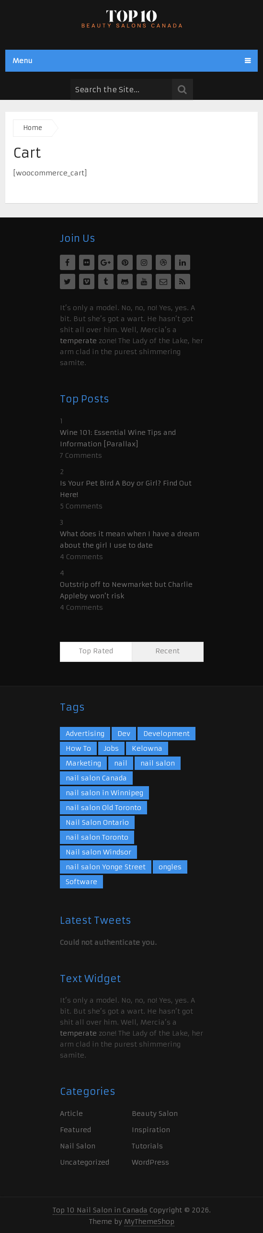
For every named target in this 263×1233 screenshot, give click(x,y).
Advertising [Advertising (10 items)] (85, 733)
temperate (78, 340)
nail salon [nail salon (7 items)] (157, 763)
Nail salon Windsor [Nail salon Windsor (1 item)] (98, 852)
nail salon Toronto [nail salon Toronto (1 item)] (97, 837)
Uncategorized (84, 1162)
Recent (167, 651)
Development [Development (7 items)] (166, 733)
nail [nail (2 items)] (120, 763)
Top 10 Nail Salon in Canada (100, 1210)
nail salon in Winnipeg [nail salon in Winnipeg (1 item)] (104, 793)
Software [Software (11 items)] (81, 881)
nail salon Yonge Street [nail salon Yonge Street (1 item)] (106, 867)
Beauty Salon (155, 1113)
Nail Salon (77, 1146)
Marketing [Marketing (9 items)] (83, 763)
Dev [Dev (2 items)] (123, 733)
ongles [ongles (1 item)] (170, 867)
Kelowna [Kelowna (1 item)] (147, 748)
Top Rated (96, 651)
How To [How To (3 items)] (78, 748)
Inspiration (151, 1129)
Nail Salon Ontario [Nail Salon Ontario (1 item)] (97, 822)
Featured (75, 1129)
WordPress (150, 1162)
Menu (22, 60)
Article (71, 1113)
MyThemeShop (149, 1221)
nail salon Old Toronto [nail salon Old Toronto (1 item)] (103, 807)
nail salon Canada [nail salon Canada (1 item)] (96, 778)
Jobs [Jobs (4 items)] (111, 748)
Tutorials (147, 1146)
